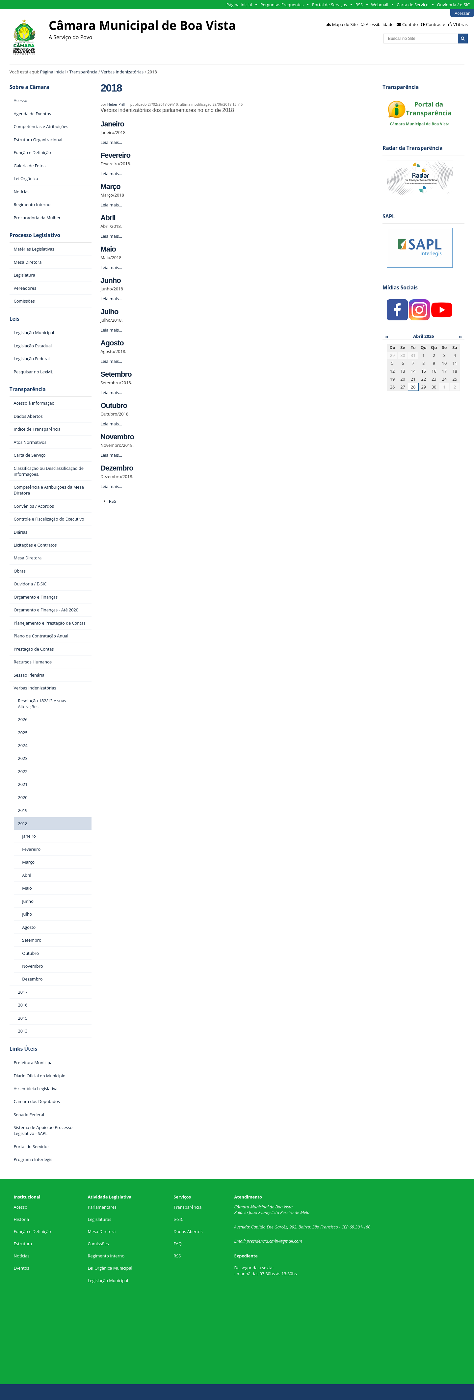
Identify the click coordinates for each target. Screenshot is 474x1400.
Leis (14, 318)
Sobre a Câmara (29, 87)
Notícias (22, 1256)
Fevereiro (115, 155)
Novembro (117, 437)
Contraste (435, 24)
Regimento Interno (106, 1256)
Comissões (98, 1244)
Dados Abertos (187, 1231)
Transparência (83, 72)
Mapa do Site (345, 24)
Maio (108, 249)
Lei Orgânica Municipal (110, 1268)
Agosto (111, 343)
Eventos (21, 1268)
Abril (107, 218)
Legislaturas (99, 1219)
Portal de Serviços (329, 5)
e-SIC (178, 1219)
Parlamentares (102, 1207)
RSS (359, 5)
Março (110, 186)
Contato (410, 24)
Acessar (462, 13)
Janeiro (112, 124)
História (21, 1219)
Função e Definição (32, 1231)
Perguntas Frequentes (281, 5)
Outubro (113, 405)
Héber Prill (116, 104)
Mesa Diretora (102, 1231)
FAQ (177, 1244)
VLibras (460, 24)
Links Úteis (23, 1048)
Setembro (115, 374)
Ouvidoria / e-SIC (453, 5)
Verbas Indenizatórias (122, 72)
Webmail (379, 5)
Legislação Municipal (108, 1280)
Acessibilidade (379, 24)
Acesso (20, 1207)
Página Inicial (239, 5)
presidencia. (258, 1241)
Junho (110, 280)
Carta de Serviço (413, 5)
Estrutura (23, 1244)
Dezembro (116, 468)
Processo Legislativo (35, 235)
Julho (109, 312)
